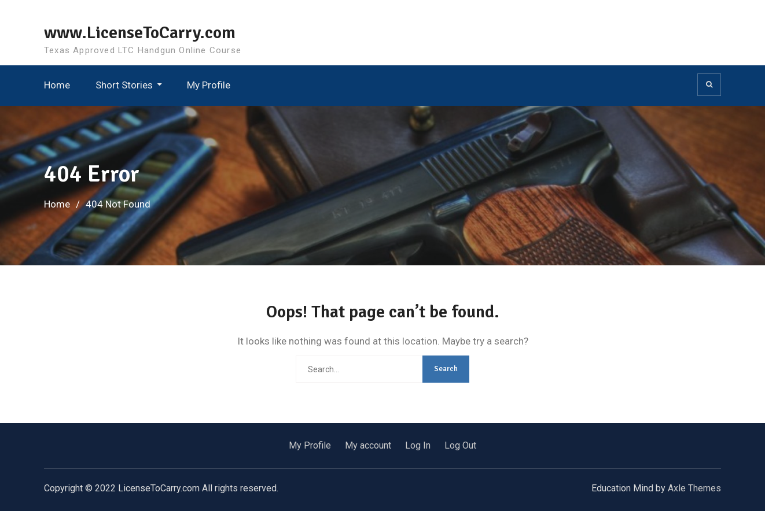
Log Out (460, 445)
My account (368, 445)
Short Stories (124, 85)
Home (57, 85)
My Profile (208, 85)
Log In (418, 445)
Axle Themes (694, 488)
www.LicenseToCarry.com (140, 32)
